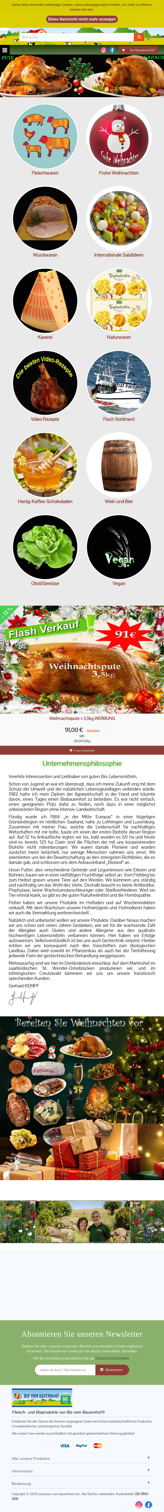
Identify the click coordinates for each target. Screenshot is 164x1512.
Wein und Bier (119, 501)
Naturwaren (119, 337)
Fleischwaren (45, 173)
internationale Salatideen (118, 255)
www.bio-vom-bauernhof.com (59, 1494)
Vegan (119, 583)
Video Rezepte (45, 419)
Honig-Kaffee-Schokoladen (45, 501)
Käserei (45, 337)
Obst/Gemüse (45, 583)
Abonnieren (114, 1370)
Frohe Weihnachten (119, 173)
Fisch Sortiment (119, 419)
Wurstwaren (45, 255)
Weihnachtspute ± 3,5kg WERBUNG (82, 718)
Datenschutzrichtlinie (112, 1358)
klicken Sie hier (81, 9)
